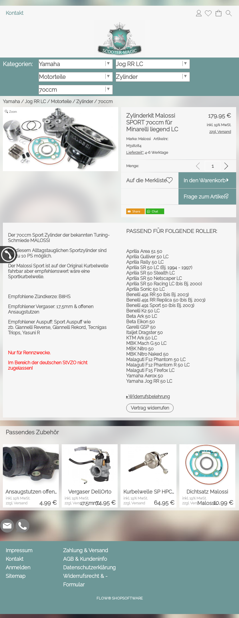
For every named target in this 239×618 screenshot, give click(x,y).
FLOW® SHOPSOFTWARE (120, 598)
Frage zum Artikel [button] (204, 197)
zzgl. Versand (16, 503)
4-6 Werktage (147, 152)
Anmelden (198, 13)
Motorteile (61, 101)
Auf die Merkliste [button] (146, 180)
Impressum (19, 550)
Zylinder (84, 101)
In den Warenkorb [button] (205, 180)
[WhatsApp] (22, 526)
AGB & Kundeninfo (85, 559)
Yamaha (11, 101)
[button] (228, 13)
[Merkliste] (208, 13)
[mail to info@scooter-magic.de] (7, 526)
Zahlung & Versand (85, 550)
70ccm (105, 101)
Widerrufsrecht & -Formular (85, 580)
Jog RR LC (35, 101)
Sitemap (15, 576)
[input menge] (212, 166)
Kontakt (14, 13)
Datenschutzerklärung (89, 567)
